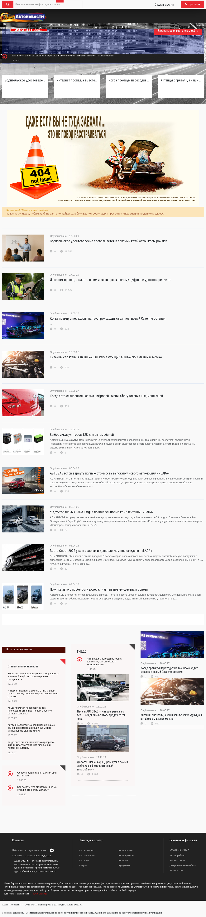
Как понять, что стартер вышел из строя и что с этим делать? (36, 788)
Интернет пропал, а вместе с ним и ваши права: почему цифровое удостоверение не (110, 280)
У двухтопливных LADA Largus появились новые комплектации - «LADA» (102, 512)
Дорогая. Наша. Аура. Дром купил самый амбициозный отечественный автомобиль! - (102, 765)
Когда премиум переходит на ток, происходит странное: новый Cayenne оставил (107, 318)
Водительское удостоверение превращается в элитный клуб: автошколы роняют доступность (25, 80)
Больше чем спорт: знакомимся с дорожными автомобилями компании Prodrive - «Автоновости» (63, 55)
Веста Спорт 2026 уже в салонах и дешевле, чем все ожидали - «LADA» (101, 551)
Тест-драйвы (177, 855)
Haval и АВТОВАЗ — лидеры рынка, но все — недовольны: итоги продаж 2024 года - (101, 715)
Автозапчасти (87, 855)
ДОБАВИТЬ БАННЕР (28, 29)
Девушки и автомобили (183, 865)
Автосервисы (126, 855)
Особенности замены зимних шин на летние (37, 774)
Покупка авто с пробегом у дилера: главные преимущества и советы (99, 589)
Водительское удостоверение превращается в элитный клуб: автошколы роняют (108, 241)
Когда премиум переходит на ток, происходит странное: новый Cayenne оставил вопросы (129, 80)
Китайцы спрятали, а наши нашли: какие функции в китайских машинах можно (106, 357)
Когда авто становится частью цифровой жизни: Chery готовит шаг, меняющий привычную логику (31, 745)
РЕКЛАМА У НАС (179, 850)
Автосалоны (125, 850)
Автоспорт (124, 860)
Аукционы (124, 865)
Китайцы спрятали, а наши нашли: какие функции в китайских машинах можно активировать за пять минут (180, 80)
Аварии (83, 865)
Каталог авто (177, 860)
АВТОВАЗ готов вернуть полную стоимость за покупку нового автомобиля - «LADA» (110, 473)
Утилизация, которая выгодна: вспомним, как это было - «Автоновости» (104, 661)
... (3, 899)
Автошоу (84, 860)
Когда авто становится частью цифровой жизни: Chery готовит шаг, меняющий (106, 396)
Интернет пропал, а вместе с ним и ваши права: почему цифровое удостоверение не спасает (77, 80)
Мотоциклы (176, 870)
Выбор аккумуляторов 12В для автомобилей (82, 435)
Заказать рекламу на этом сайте (178, 31)
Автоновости (86, 850)
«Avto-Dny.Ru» (39, 893)
